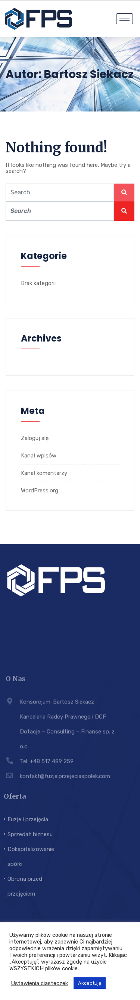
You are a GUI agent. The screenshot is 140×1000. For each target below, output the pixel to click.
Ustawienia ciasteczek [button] (39, 983)
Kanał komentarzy (44, 473)
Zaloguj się (35, 438)
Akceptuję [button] (89, 983)
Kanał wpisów (38, 455)
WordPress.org (39, 490)
